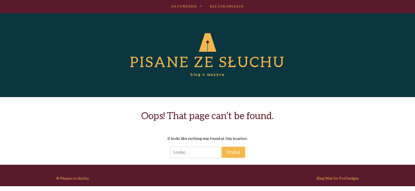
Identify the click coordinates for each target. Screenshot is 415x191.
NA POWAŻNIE (184, 6)
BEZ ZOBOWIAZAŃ (227, 6)
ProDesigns (349, 178)
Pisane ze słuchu (207, 61)
